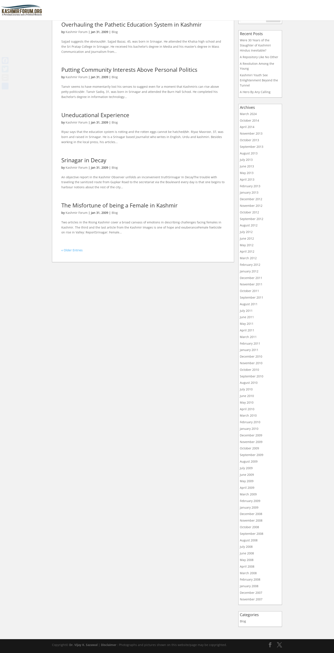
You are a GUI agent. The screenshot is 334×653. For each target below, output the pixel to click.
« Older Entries (72, 250)
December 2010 (251, 356)
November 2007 (251, 599)
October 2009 (249, 448)
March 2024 (248, 114)
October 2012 (249, 212)
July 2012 (246, 232)
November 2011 (251, 284)
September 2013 (251, 147)
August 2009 (249, 461)
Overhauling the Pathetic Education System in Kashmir (131, 24)
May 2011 (246, 324)
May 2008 (246, 560)
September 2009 (251, 455)
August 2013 (249, 153)
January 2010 (249, 429)
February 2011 (250, 343)
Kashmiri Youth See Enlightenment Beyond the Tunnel (259, 80)
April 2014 (247, 127)
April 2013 (247, 179)
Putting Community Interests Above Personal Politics (129, 69)
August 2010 (249, 383)
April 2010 (247, 409)
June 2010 (247, 396)
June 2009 (247, 475)
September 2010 (251, 376)
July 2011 (246, 311)
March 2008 (248, 573)
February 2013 (250, 186)
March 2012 (248, 258)
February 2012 (250, 265)
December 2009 (251, 435)
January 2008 (249, 586)
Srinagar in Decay (83, 160)
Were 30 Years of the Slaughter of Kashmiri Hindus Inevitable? (255, 45)
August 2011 (249, 304)
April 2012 (247, 251)
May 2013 (246, 173)
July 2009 (246, 468)
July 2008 (246, 547)
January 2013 (249, 192)
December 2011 (251, 278)
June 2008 (247, 553)
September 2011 (251, 297)
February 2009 (250, 501)
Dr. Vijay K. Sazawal (83, 645)
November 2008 (251, 520)
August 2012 (249, 225)
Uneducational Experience (95, 115)
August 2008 (249, 540)
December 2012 (251, 199)
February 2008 (250, 579)
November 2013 (251, 133)
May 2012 (246, 245)
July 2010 (246, 389)
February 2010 (250, 422)
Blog (115, 32)
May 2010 (246, 402)
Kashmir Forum (77, 32)
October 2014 (249, 120)
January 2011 (249, 350)
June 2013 (247, 166)
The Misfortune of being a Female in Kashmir (119, 205)
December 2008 (251, 514)
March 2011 (248, 337)
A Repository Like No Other (259, 57)
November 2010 (251, 363)
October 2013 (249, 140)
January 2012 (249, 271)
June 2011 (247, 317)
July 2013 (246, 160)
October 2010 (249, 370)
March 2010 (248, 415)
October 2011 (249, 291)
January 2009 (249, 507)
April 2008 (247, 566)
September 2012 (251, 219)
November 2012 (251, 206)
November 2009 (251, 442)
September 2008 (251, 534)
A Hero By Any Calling (255, 92)
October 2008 (249, 527)
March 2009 (248, 494)
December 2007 (251, 593)
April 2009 (247, 488)
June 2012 (247, 238)
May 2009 (246, 481)
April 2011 (247, 330)
